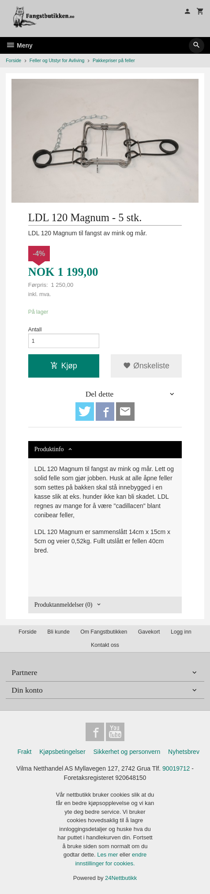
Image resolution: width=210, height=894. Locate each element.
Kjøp (63, 365)
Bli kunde (58, 632)
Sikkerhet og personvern (126, 751)
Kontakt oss (105, 645)
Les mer (108, 854)
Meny (19, 45)
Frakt (24, 751)
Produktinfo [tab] (49, 449)
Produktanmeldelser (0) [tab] (63, 604)
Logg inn (181, 632)
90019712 (176, 768)
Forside (13, 60)
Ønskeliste (146, 365)
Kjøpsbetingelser (62, 751)
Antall (35, 329)
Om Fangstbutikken (103, 632)
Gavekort (149, 632)
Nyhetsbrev (183, 751)
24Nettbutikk (121, 878)
